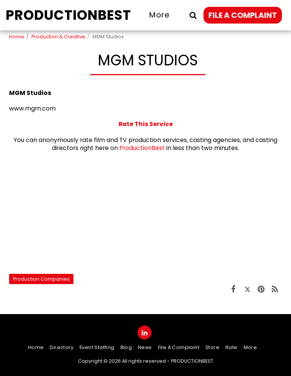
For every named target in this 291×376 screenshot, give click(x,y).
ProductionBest (142, 148)
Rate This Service (146, 124)
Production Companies (41, 279)
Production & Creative (58, 36)
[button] (193, 15)
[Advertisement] (145, 213)
